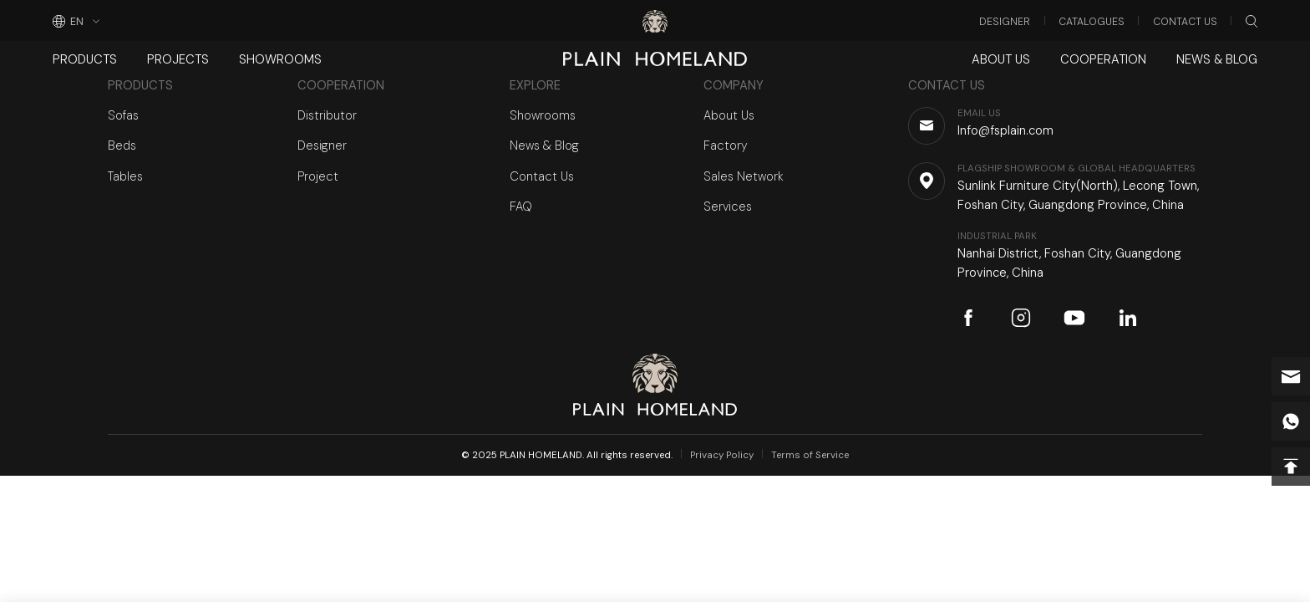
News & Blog (1216, 59)
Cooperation (1103, 59)
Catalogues (1092, 21)
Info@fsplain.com (1291, 376)
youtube (1074, 318)
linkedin (1128, 318)
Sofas (123, 115)
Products (85, 59)
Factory (725, 145)
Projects (178, 59)
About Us (1001, 59)
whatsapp (1291, 421)
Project (317, 176)
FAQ (521, 206)
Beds (122, 145)
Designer (1004, 21)
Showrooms (280, 59)
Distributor (327, 115)
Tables (125, 176)
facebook (968, 318)
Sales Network (743, 176)
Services (727, 206)
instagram (1021, 318)
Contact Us (1185, 21)
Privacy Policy (722, 455)
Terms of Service (810, 455)
